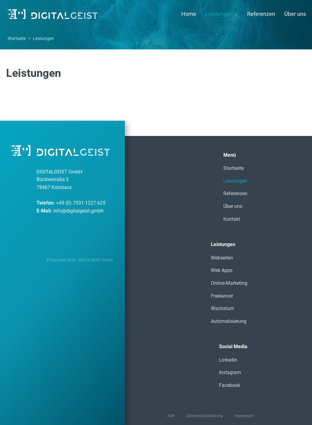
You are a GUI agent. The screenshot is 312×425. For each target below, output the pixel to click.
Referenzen (261, 14)
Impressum (244, 416)
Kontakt (231, 219)
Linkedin (228, 360)
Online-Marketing (229, 283)
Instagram (230, 372)
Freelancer (222, 296)
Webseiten (222, 258)
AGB (170, 416)
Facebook (229, 385)
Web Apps (221, 270)
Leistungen (221, 14)
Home (188, 14)
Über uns (295, 14)
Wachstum (222, 308)
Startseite (17, 38)
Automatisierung (228, 321)
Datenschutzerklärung (204, 416)
